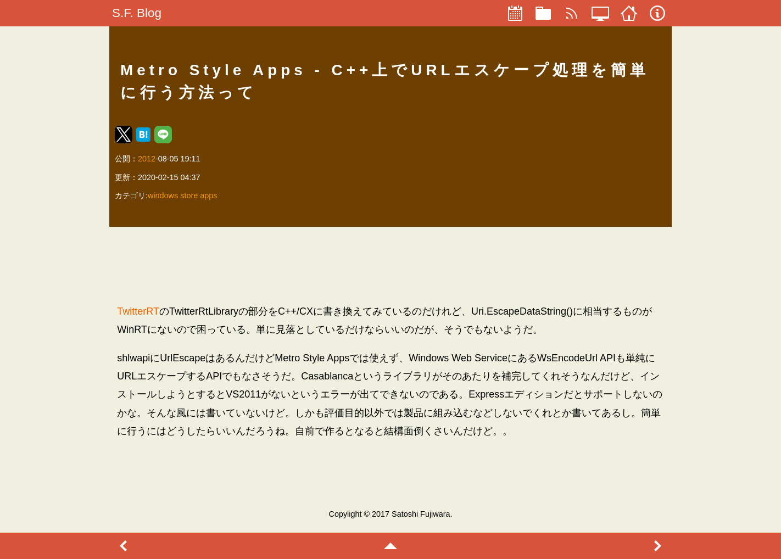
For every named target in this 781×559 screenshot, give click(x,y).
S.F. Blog (136, 13)
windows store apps (182, 195)
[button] (123, 134)
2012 (146, 158)
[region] (390, 265)
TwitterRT (138, 311)
